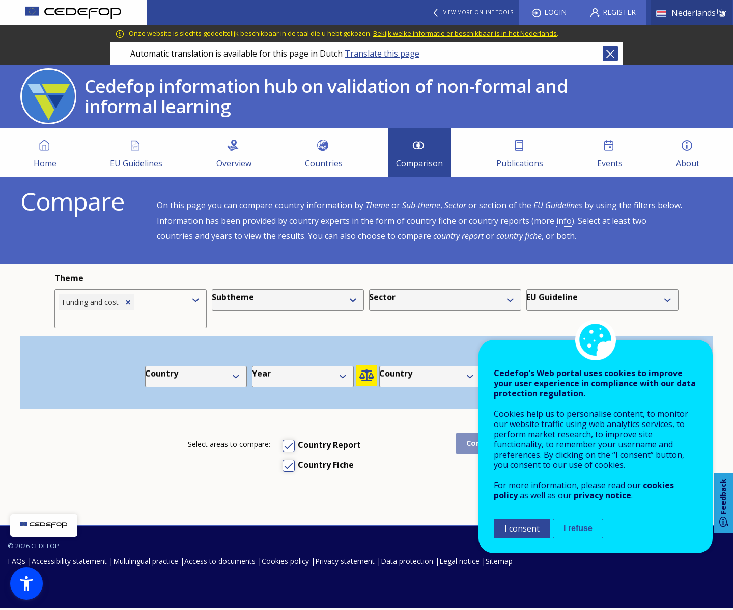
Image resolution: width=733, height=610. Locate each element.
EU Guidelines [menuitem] (136, 163)
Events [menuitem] (610, 163)
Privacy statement (345, 562)
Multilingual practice (145, 562)
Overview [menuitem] (233, 163)
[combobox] (122, 317)
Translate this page (382, 53)
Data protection (407, 562)
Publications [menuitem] (519, 163)
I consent (522, 528)
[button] (26, 583)
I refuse (578, 528)
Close (610, 53)
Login (555, 12)
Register (619, 12)
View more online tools (478, 12)
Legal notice (459, 562)
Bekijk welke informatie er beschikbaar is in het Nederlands (465, 33)
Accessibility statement (69, 562)
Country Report (329, 445)
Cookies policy (285, 562)
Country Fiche (326, 465)
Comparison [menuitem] (419, 163)
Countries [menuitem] (324, 163)
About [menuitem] (687, 163)
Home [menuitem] (45, 163)
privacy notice (602, 495)
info (564, 220)
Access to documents (220, 562)
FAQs (16, 562)
